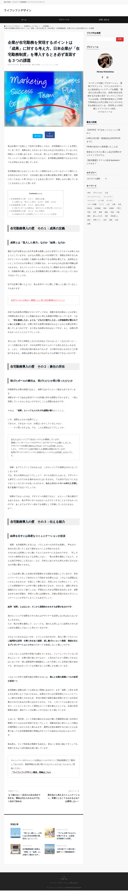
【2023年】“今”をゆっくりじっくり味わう (103, 131)
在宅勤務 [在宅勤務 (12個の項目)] (98, 208)
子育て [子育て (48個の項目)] (119, 208)
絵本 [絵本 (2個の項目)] (105, 220)
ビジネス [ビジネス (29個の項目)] (109, 200)
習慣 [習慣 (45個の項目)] (110, 220)
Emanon (78, 889)
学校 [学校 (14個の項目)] (88, 212)
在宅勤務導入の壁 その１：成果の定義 (26, 198)
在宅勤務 (37, 64)
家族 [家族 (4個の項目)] (106, 212)
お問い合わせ (104, 20)
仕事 (56, 64)
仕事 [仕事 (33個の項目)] (113, 204)
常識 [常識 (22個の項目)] (112, 212)
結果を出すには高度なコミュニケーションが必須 (34, 214)
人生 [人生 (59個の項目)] (108, 204)
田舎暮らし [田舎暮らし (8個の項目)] (114, 216)
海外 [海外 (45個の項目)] (106, 216)
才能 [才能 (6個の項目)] (117, 212)
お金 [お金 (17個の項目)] (106, 192)
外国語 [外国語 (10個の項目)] (111, 208)
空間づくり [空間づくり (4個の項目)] (97, 220)
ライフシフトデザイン (19, 10)
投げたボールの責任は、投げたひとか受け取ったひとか (37, 208)
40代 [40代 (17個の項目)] (88, 192)
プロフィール (64, 20)
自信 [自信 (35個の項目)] (116, 220)
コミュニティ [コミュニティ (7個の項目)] (108, 196)
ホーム (24, 20)
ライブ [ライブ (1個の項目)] (101, 204)
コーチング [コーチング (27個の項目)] (91, 200)
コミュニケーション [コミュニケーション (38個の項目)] (94, 196)
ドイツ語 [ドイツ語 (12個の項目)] (101, 200)
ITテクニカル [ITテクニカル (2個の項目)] (97, 192)
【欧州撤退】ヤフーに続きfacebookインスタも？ (103, 161)
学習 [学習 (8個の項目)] (94, 212)
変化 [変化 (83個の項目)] (105, 208)
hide (40, 193)
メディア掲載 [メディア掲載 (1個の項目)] (91, 204)
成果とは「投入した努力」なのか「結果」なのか (34, 202)
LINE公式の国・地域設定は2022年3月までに (103, 139)
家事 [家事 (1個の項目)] (100, 212)
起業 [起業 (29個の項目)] (88, 224)
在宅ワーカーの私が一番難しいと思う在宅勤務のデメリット (38, 300)
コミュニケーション (47, 64)
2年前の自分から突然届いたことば (102, 146)
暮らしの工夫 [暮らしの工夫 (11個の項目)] (97, 216)
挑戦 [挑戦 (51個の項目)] (88, 216)
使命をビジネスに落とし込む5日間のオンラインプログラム (104, 153)
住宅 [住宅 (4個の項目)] (119, 204)
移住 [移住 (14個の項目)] (88, 220)
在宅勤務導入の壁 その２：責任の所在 (26, 205)
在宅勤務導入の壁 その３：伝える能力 (26, 211)
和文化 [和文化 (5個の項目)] (89, 208)
